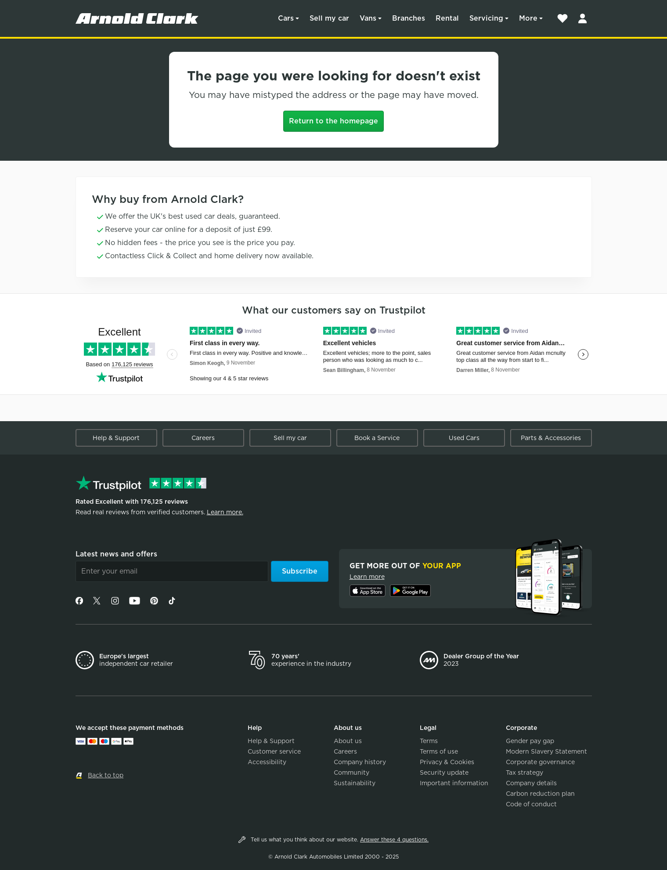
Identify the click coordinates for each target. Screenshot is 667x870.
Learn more (367, 576)
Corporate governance (540, 761)
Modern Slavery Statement (546, 751)
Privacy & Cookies (447, 761)
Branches (408, 18)
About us (348, 740)
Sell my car (329, 18)
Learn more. (225, 512)
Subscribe (299, 571)
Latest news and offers (116, 554)
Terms (429, 740)
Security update (444, 772)
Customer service (274, 751)
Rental (447, 18)
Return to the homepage (333, 121)
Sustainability (354, 783)
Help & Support (116, 437)
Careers (203, 437)
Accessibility (267, 761)
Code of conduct (531, 804)
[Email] (172, 571)
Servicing (486, 18)
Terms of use (439, 751)
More (528, 18)
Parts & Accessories (551, 437)
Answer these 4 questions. (394, 839)
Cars (286, 18)
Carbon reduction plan (540, 793)
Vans (368, 18)
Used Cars (464, 437)
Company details (531, 783)
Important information (454, 783)
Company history (360, 761)
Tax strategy (524, 772)
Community (351, 772)
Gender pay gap (530, 740)
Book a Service (377, 437)
